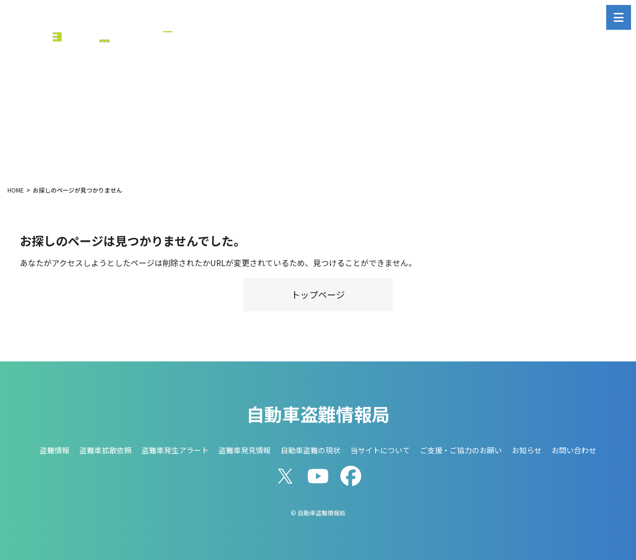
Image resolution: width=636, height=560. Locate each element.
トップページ (318, 294)
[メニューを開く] (618, 17)
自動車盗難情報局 (318, 413)
